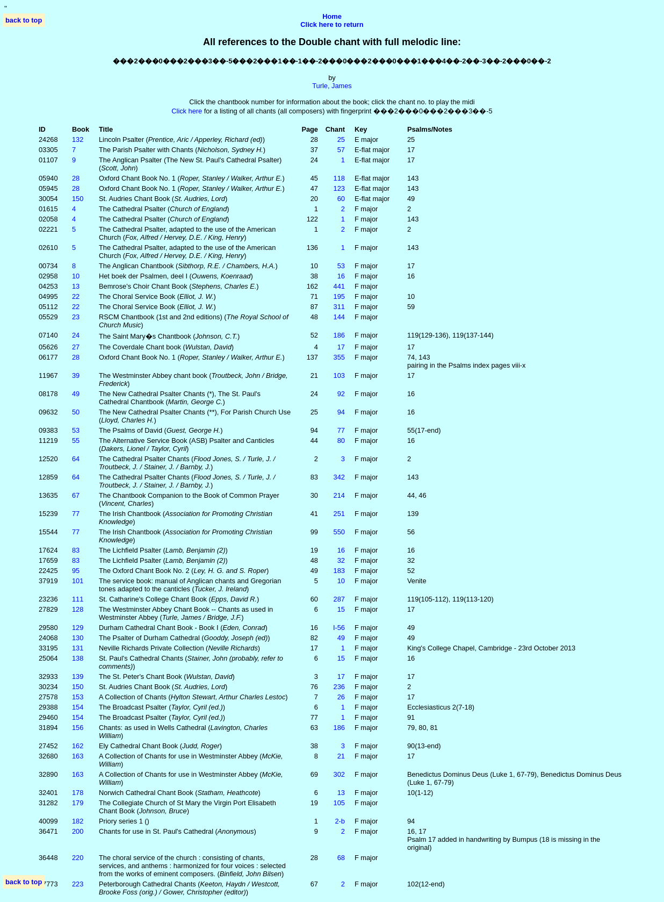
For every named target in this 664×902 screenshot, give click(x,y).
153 (77, 697)
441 (339, 286)
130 (77, 638)
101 (77, 581)
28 (76, 178)
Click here (186, 111)
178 (77, 793)
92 (341, 394)
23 (76, 317)
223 (77, 884)
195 (339, 296)
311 (339, 307)
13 (76, 286)
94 (341, 412)
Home (332, 16)
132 (77, 139)
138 (77, 658)
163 (77, 756)
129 (77, 628)
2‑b (340, 821)
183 (339, 571)
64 (76, 459)
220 (77, 858)
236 (339, 687)
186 (339, 335)
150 (77, 199)
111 (77, 599)
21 (341, 756)
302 (339, 774)
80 (341, 440)
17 (341, 347)
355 (339, 357)
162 (77, 746)
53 (341, 266)
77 (341, 430)
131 (77, 648)
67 (76, 495)
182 (77, 821)
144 (339, 317)
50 (76, 412)
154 (77, 707)
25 (341, 139)
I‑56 (339, 628)
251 (339, 514)
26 (341, 697)
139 (77, 676)
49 (76, 394)
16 (341, 276)
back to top (23, 20)
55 (76, 440)
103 (339, 375)
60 (341, 199)
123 (339, 188)
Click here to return (331, 24)
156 (77, 728)
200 (77, 831)
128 (77, 609)
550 (339, 532)
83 (76, 550)
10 (76, 276)
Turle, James (331, 86)
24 (76, 335)
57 (341, 150)
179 (77, 803)
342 (339, 477)
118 (339, 178)
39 (76, 375)
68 (341, 858)
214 (339, 495)
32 (341, 560)
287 (339, 599)
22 (76, 296)
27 (76, 347)
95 (76, 571)
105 (339, 803)
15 (341, 609)
